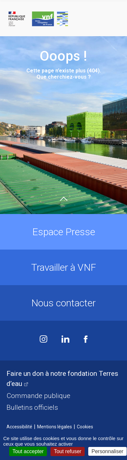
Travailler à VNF (63, 267)
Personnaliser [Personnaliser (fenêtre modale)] (107, 451)
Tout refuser (67, 451)
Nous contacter (63, 303)
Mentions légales (54, 426)
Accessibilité (19, 426)
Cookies (85, 426)
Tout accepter (28, 451)
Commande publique (38, 396)
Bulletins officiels (32, 407)
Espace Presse (63, 232)
